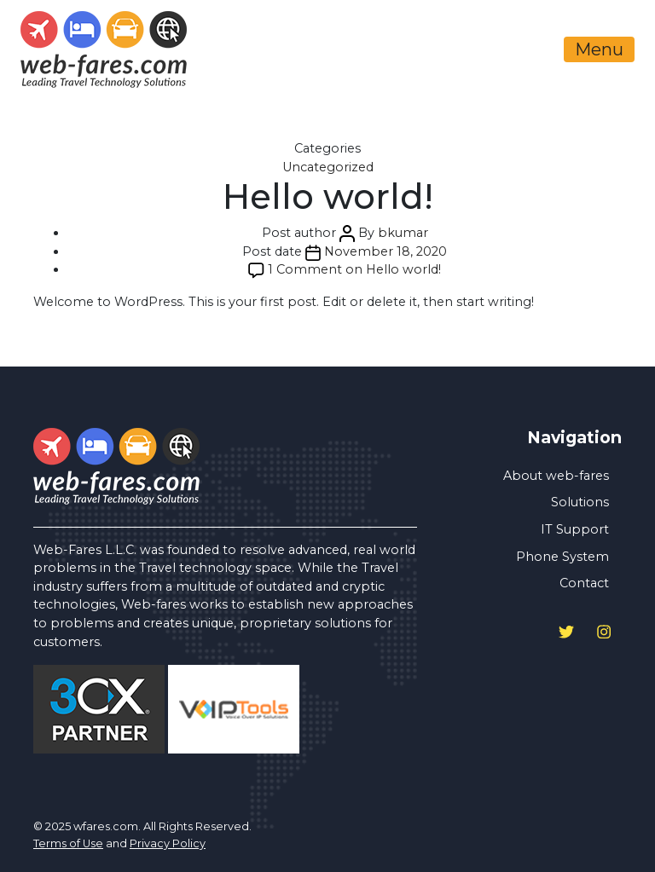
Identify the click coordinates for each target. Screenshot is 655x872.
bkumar (403, 232)
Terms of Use (68, 843)
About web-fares (556, 475)
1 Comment (354, 269)
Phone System (562, 556)
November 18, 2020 (385, 251)
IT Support (575, 529)
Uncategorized (328, 167)
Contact (584, 583)
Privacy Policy (168, 843)
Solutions (580, 502)
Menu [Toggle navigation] (599, 49)
